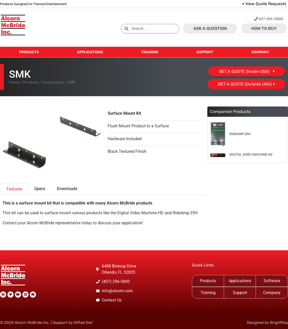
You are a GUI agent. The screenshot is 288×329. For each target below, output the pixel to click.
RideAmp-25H (239, 134)
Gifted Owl (83, 322)
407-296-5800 (268, 19)
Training (208, 292)
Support (240, 292)
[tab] (14, 189)
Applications (240, 280)
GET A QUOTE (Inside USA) (244, 71)
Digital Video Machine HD (250, 154)
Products (31, 82)
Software (272, 280)
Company (272, 292)
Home (14, 82)
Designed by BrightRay (267, 322)
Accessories (53, 82)
